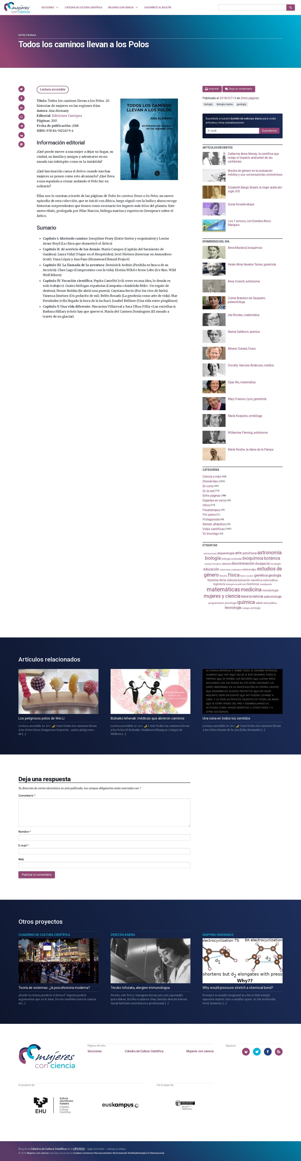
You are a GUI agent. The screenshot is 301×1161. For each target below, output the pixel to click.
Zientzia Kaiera (123, 935)
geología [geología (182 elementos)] (274, 575)
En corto (208, 486)
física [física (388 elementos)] (234, 575)
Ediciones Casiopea (67, 116)
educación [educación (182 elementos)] (211, 569)
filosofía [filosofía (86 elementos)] (223, 576)
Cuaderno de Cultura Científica (44, 935)
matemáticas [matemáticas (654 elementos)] (223, 589)
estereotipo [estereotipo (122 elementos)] (249, 569)
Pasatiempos (211, 510)
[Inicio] (17, 7)
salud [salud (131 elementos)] (259, 603)
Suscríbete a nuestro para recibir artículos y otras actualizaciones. (241, 120)
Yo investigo (211, 533)
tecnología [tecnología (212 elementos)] (233, 607)
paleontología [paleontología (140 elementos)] (272, 596)
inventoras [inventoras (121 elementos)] (252, 584)
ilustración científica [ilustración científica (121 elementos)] (250, 580)
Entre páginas (27, 35)
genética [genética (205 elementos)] (261, 575)
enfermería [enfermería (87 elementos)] (225, 569)
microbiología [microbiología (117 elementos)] (270, 590)
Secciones (95, 1051)
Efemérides (210, 481)
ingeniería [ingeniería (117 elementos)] (219, 584)
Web (21, 859)
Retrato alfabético (214, 524)
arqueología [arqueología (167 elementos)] (225, 553)
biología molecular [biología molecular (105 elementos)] (232, 558)
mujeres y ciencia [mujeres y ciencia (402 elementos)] (222, 596)
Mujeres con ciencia (199, 1051)
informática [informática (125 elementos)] (270, 580)
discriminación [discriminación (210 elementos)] (242, 563)
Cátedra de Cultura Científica (144, 1051)
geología (241, 104)
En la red (208, 491)
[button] (21, 89)
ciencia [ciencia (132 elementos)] (226, 563)
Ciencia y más (212, 476)
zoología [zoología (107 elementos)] (255, 608)
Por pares (209, 514)
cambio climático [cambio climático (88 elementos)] (212, 564)
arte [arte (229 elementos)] (238, 553)
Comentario (26, 795)
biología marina (225, 104)
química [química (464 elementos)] (246, 602)
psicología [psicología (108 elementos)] (231, 603)
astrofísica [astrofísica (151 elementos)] (249, 553)
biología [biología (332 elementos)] (213, 558)
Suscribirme (269, 130)
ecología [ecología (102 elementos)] (276, 563)
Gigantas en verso (215, 500)
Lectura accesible (52, 89)
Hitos (206, 505)
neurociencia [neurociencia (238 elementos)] (252, 596)
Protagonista (211, 519)
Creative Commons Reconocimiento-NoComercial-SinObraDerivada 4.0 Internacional (118, 1153)
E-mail (23, 845)
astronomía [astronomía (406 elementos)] (269, 552)
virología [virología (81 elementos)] (246, 608)
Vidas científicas (214, 529)
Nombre (24, 831)
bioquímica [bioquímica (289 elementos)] (253, 558)
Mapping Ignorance (218, 935)
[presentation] (243, 158)
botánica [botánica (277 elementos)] (272, 558)
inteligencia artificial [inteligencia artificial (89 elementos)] (236, 584)
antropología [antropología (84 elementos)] (210, 553)
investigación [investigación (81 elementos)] (266, 584)
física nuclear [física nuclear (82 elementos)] (246, 576)
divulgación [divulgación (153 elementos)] (262, 563)
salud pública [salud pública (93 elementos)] (270, 603)
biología (208, 104)
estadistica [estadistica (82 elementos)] (236, 569)
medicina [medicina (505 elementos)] (251, 590)
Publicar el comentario (37, 874)
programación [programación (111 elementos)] (216, 602)
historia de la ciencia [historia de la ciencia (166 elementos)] (222, 580)
